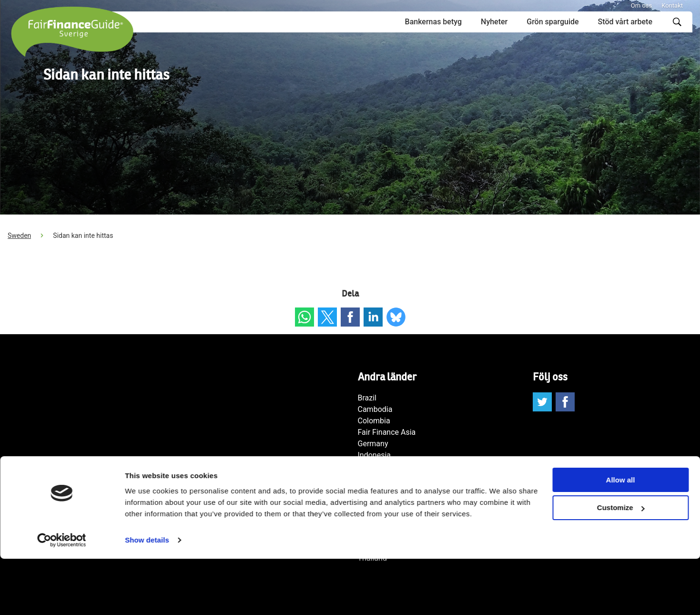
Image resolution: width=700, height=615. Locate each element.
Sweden (19, 235)
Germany (373, 443)
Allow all (620, 536)
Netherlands (378, 489)
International (379, 466)
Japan (368, 477)
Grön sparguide (552, 21)
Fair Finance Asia (387, 432)
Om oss (641, 5)
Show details (147, 596)
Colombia (374, 420)
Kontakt (672, 5)
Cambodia (375, 409)
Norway (371, 500)
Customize (621, 564)
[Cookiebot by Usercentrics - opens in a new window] (61, 596)
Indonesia (374, 455)
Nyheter (494, 21)
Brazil (367, 397)
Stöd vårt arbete (625, 21)
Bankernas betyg (433, 21)
